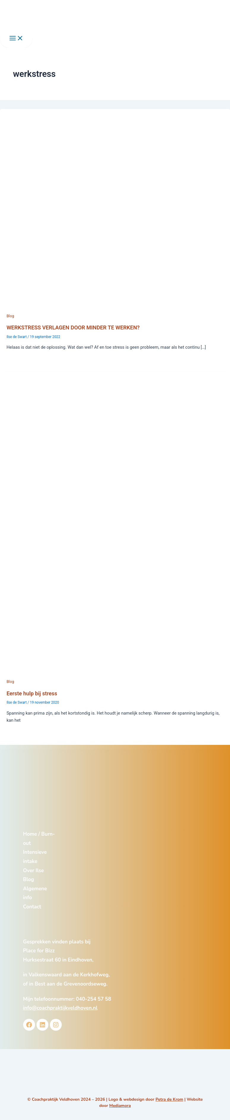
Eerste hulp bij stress (32, 693)
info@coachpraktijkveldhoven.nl (60, 1008)
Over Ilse (33, 870)
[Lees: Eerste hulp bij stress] (115, 674)
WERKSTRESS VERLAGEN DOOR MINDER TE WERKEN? (73, 327)
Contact (32, 906)
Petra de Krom (169, 1099)
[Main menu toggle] (16, 38)
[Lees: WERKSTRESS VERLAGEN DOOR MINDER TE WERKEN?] (115, 308)
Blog (10, 316)
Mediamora (120, 1105)
